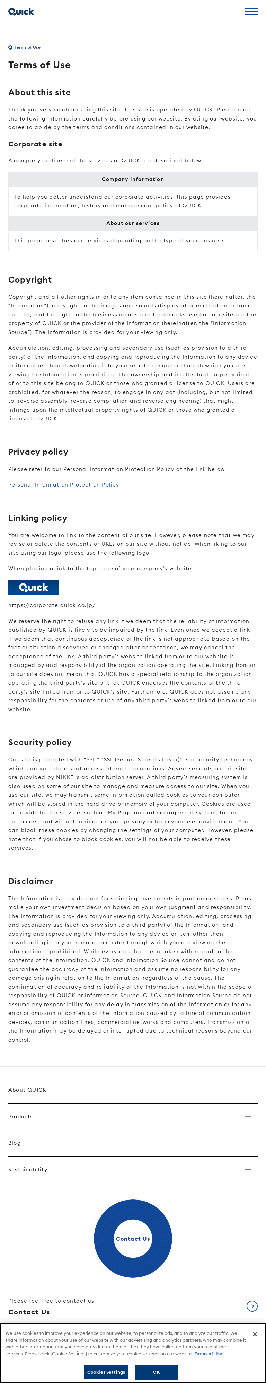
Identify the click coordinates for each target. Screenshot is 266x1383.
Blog (14, 1143)
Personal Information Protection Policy (63, 484)
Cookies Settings (106, 1372)
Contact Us (52, 1306)
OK (156, 1372)
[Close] (255, 1334)
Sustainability (27, 1169)
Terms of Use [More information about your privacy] (208, 1353)
